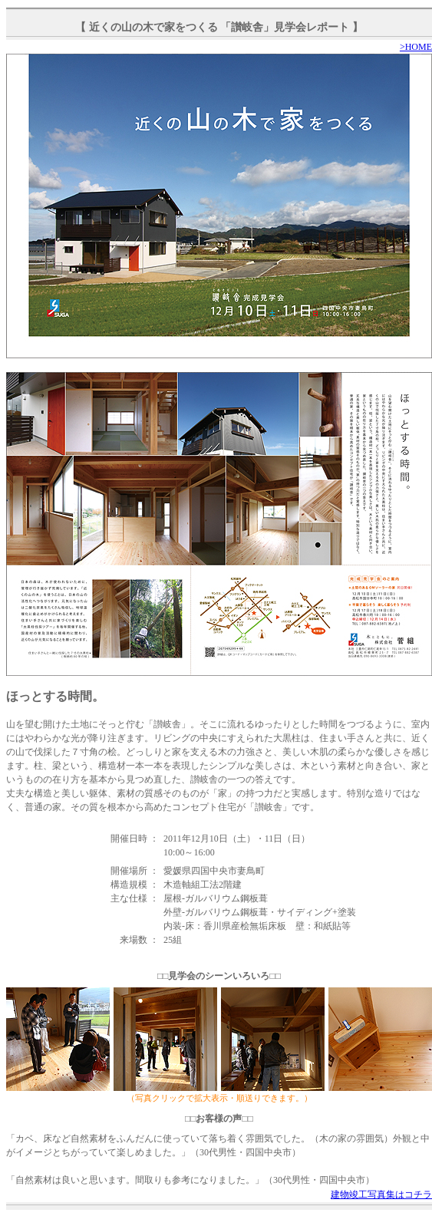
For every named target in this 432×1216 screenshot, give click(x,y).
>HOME (416, 46)
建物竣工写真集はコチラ (381, 1194)
